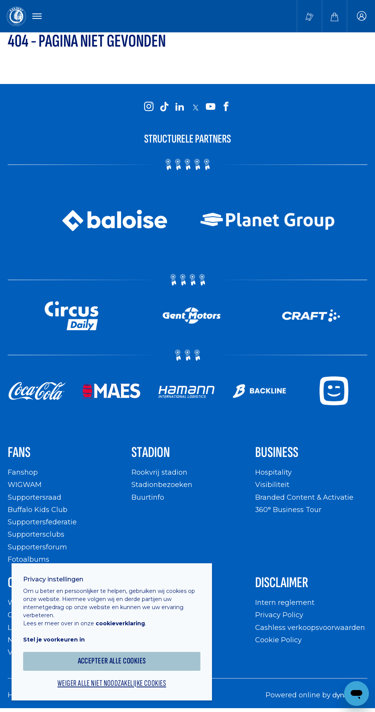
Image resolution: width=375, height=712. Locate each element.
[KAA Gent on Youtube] (211, 107)
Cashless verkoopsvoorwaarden (310, 627)
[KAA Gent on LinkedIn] (180, 107)
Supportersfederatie (42, 522)
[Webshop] (334, 16)
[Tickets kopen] (309, 16)
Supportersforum (37, 547)
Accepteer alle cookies (112, 661)
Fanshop (23, 472)
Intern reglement (284, 602)
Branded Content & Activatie (304, 497)
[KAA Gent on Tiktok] (164, 107)
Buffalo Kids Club (37, 509)
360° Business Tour (288, 509)
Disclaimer (281, 583)
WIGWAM (25, 484)
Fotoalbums (28, 559)
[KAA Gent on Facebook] (226, 107)
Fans (19, 452)
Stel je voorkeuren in (54, 639)
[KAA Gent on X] (195, 107)
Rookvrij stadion (159, 472)
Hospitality (273, 472)
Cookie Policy (278, 640)
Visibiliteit (272, 484)
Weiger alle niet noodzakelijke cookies (111, 683)
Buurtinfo (147, 497)
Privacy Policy (279, 615)
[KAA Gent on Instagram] (149, 107)
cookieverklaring (120, 623)
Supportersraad (34, 497)
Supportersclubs (36, 534)
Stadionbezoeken (161, 484)
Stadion (150, 452)
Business (276, 452)
